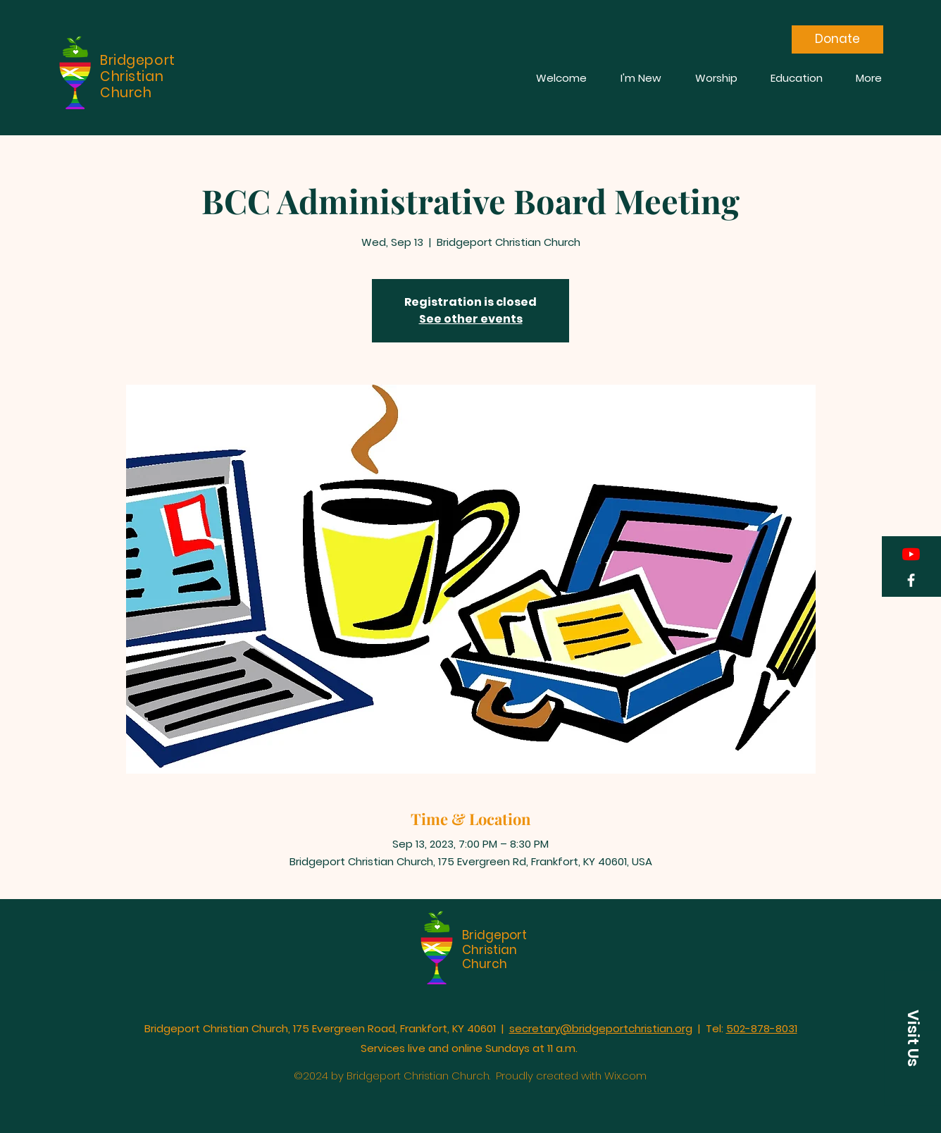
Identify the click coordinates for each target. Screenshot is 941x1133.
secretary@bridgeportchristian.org (600, 1028)
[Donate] (837, 39)
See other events (471, 319)
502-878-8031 (761, 1028)
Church (484, 963)
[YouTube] (911, 554)
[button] (913, 1038)
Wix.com (625, 1075)
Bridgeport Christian (494, 942)
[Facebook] (911, 580)
